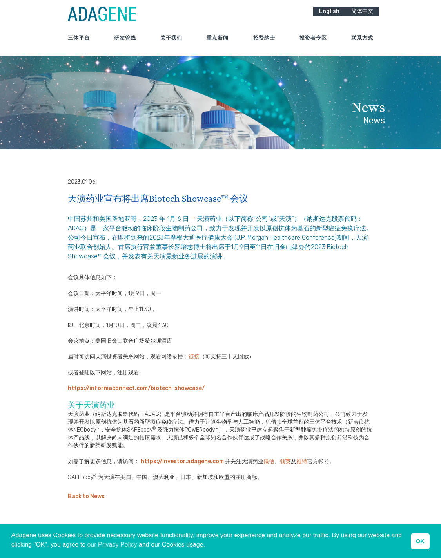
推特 (301, 461)
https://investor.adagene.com (183, 461)
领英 (285, 461)
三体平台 (79, 43)
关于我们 (171, 43)
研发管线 (125, 43)
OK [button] (420, 541)
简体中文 (362, 16)
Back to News (86, 496)
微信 (268, 461)
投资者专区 (313, 43)
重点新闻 (218, 43)
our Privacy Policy (112, 544)
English (329, 16)
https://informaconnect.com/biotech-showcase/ (136, 388)
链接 (194, 356)
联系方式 (362, 43)
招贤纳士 (264, 43)
